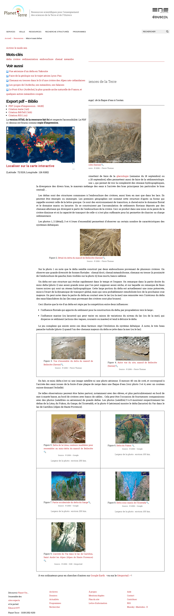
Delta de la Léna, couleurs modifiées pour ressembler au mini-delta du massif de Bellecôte (79, 441)
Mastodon (140, 603)
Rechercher (54, 603)
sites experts (14, 597)
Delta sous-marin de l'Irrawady (138, 497)
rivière (15, 59)
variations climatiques (77, 177)
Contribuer (132, 596)
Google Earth (110, 572)
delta (7, 59)
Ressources (35, 32)
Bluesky (130, 603)
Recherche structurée (57, 32)
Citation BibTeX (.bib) (17, 147)
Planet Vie (23, 589)
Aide (129, 588)
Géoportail (134, 572)
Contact (130, 592)
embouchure (11, 63)
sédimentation (27, 59)
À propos (93, 588)
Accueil (8, 38)
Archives (53, 588)
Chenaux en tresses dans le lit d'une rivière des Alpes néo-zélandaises (21, 97)
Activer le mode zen (15, 48)
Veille (22, 32)
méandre (33, 63)
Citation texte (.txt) (16, 144)
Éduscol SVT (14, 604)
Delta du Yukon (131, 438)
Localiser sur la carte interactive (17, 187)
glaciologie (128, 173)
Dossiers (53, 592)
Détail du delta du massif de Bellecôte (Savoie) (92, 253)
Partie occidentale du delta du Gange (83, 497)
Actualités (54, 596)
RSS (129, 599)
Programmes (79, 32)
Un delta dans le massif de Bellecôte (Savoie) (90, 163)
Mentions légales (96, 592)
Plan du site (94, 596)
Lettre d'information (98, 599)
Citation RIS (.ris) (15, 150)
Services (10, 32)
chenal (23, 63)
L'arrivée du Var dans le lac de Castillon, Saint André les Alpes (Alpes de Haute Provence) (79, 554)
